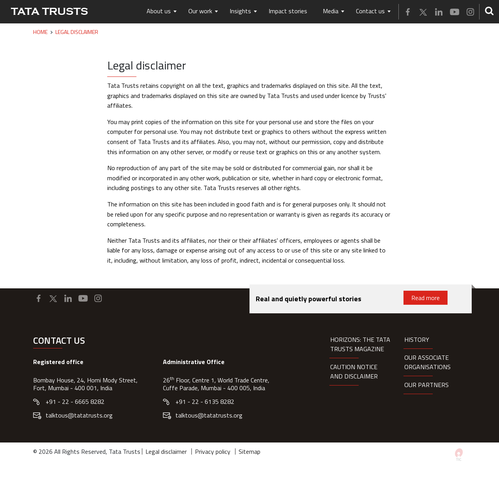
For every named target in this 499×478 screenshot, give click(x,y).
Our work (200, 11)
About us (159, 11)
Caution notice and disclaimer (354, 371)
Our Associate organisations (427, 362)
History (416, 339)
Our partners (426, 384)
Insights (240, 11)
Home (40, 32)
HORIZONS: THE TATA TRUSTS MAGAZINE (360, 344)
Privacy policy (212, 451)
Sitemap (249, 451)
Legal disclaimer (166, 451)
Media (330, 11)
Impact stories (288, 11)
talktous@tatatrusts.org (79, 415)
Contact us (370, 11)
